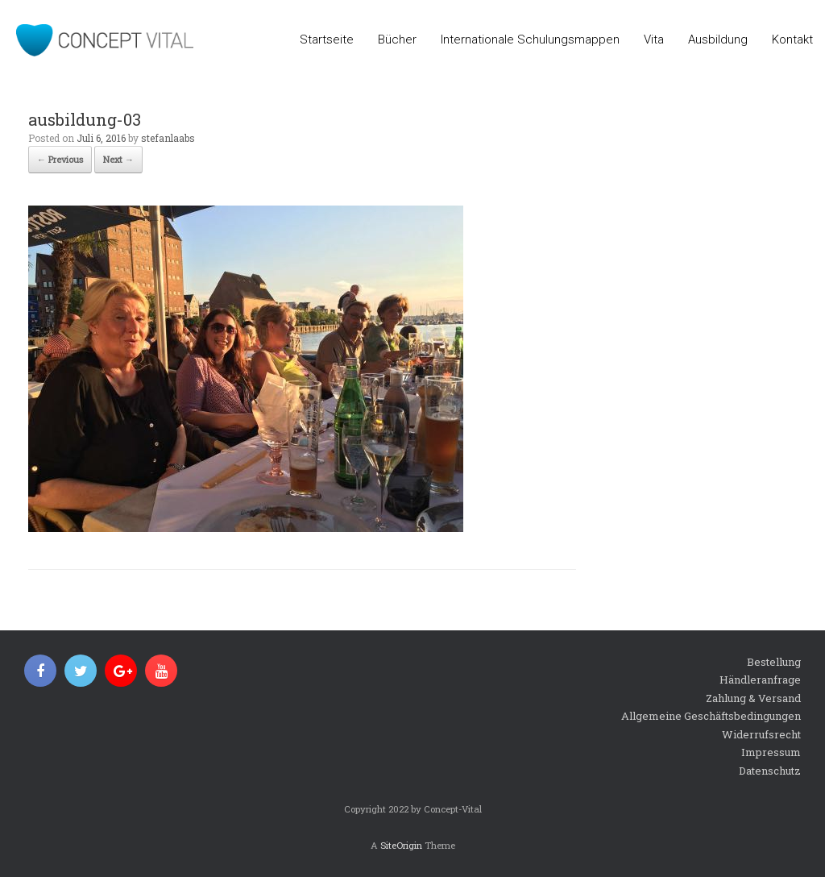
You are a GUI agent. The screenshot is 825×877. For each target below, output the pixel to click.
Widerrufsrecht (761, 734)
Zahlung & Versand (753, 698)
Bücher (397, 39)
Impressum (771, 752)
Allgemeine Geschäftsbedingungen (711, 716)
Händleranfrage (760, 679)
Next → (118, 159)
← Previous (60, 159)
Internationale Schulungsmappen (530, 39)
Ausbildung (718, 39)
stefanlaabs (168, 137)
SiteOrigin (401, 845)
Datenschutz (770, 770)
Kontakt (792, 39)
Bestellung (774, 662)
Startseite (327, 39)
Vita (654, 39)
